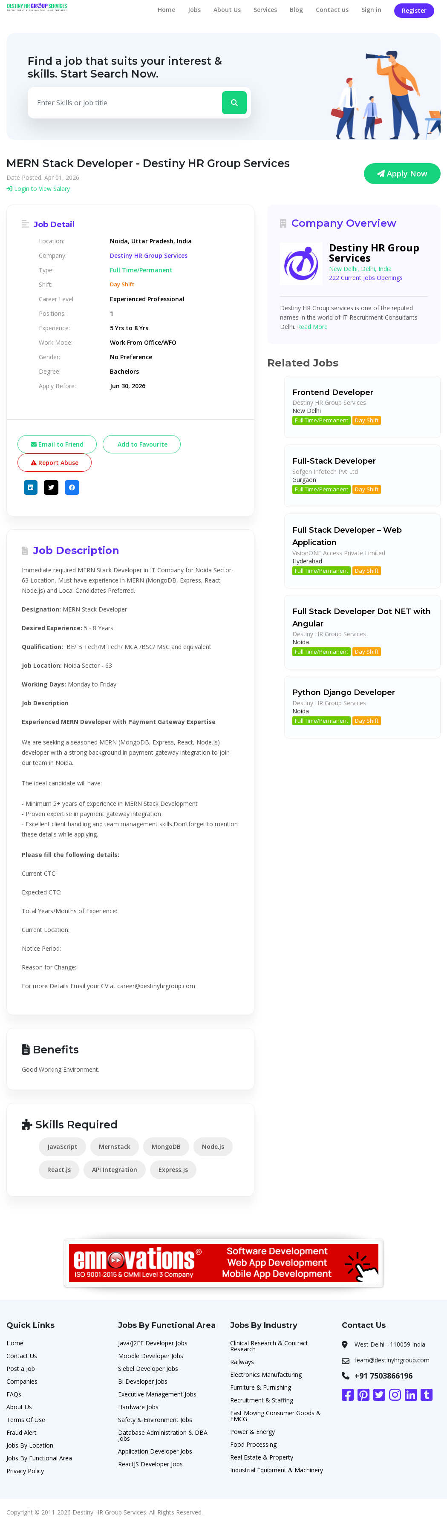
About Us (227, 10)
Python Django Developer (343, 692)
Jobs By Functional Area (39, 1458)
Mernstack (114, 1146)
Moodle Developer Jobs (150, 1356)
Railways (242, 1362)
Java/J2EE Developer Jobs (152, 1343)
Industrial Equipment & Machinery (276, 1470)
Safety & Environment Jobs (155, 1420)
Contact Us (21, 1356)
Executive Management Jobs (157, 1394)
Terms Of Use (25, 1420)
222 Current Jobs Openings (366, 278)
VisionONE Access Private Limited (338, 553)
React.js (59, 1169)
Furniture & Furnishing (260, 1387)
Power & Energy (252, 1432)
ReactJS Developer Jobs (150, 1464)
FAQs (13, 1394)
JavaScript (62, 1146)
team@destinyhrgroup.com (392, 1360)
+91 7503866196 (383, 1375)
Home (166, 10)
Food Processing (253, 1444)
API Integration (114, 1169)
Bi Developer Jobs (142, 1381)
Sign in (371, 10)
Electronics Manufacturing (266, 1374)
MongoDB (166, 1146)
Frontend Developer (332, 392)
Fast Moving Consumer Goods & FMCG (275, 1416)
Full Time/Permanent (321, 420)
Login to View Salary (38, 189)
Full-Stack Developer (334, 461)
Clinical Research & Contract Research (269, 1346)
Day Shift (366, 420)
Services (265, 10)
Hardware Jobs (138, 1407)
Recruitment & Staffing (261, 1400)
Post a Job (20, 1368)
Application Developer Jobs (155, 1451)
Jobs (194, 10)
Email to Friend (57, 444)
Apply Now (402, 173)
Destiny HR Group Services (148, 256)
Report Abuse (54, 463)
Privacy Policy (25, 1471)
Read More (312, 327)
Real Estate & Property (261, 1457)
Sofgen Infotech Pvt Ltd (325, 471)
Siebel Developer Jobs (148, 1368)
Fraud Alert (21, 1432)
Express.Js (173, 1169)
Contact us (332, 10)
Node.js (213, 1146)
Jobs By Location (29, 1445)
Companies (21, 1381)
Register (414, 10)
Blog (296, 10)
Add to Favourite (141, 444)
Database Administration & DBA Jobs (163, 1435)
